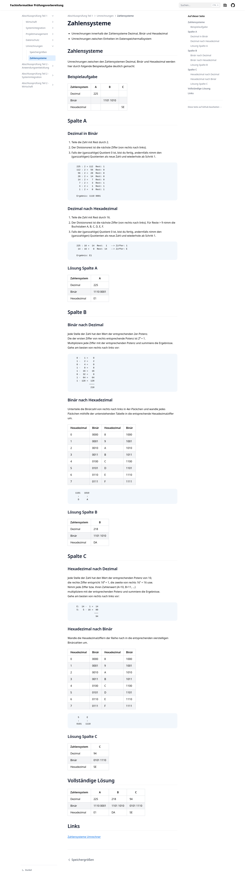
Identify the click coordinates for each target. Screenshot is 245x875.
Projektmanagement (40, 33)
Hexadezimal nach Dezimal (204, 74)
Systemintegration (40, 27)
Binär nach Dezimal (200, 55)
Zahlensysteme (38, 58)
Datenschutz (40, 40)
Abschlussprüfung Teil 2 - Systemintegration (38, 75)
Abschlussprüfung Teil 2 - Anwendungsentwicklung (38, 66)
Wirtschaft (40, 21)
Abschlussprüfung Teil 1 (38, 15)
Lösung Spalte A (199, 45)
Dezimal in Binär (199, 36)
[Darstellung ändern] (39, 870)
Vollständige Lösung (199, 88)
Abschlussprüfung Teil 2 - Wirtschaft (38, 85)
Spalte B (192, 50)
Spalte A (192, 31)
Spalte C (192, 69)
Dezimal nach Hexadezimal (204, 41)
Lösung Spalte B (199, 64)
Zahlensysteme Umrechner (84, 837)
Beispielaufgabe (199, 26)
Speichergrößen (38, 52)
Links (191, 93)
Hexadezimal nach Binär (203, 79)
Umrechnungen (40, 46)
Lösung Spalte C (199, 83)
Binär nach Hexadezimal (203, 60)
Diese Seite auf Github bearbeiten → (205, 107)
